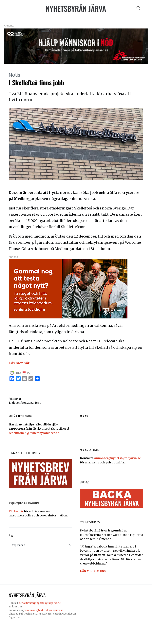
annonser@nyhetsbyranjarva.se (117, 458)
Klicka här (16, 511)
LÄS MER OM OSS (93, 571)
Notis (14, 75)
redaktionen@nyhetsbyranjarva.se (34, 433)
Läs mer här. (19, 363)
